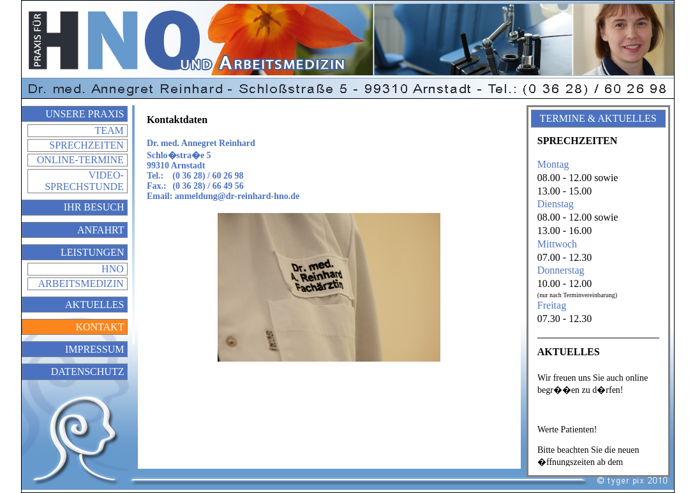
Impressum (94, 349)
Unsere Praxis (84, 113)
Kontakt (99, 326)
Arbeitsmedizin (81, 283)
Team (108, 130)
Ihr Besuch (94, 207)
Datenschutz (87, 371)
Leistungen (92, 252)
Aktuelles (94, 304)
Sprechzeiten (86, 145)
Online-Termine (80, 159)
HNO (112, 268)
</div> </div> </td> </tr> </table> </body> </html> (598, 416)
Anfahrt (100, 229)
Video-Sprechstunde (84, 181)
